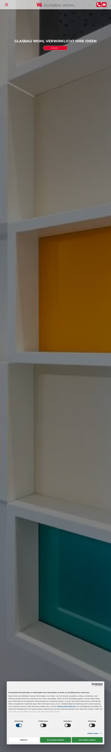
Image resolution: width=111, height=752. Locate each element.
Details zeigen (92, 733)
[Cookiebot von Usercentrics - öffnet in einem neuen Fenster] (93, 684)
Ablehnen (23, 740)
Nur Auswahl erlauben (55, 740)
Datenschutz (24, 715)
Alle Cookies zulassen (87, 740)
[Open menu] (6, 5)
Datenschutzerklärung (66, 706)
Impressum (13, 715)
